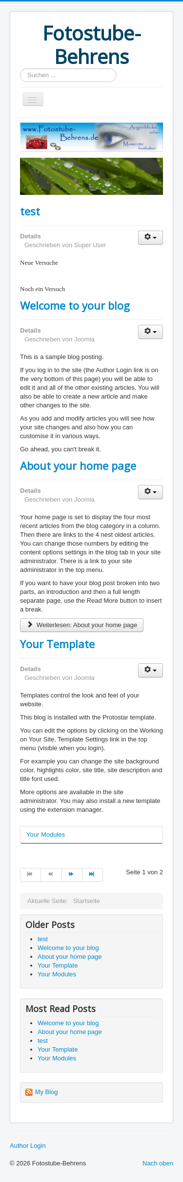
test (30, 211)
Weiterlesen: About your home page (81, 625)
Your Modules (45, 834)
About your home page (78, 465)
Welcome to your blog (75, 305)
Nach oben (157, 1163)
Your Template (57, 643)
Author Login (28, 1145)
